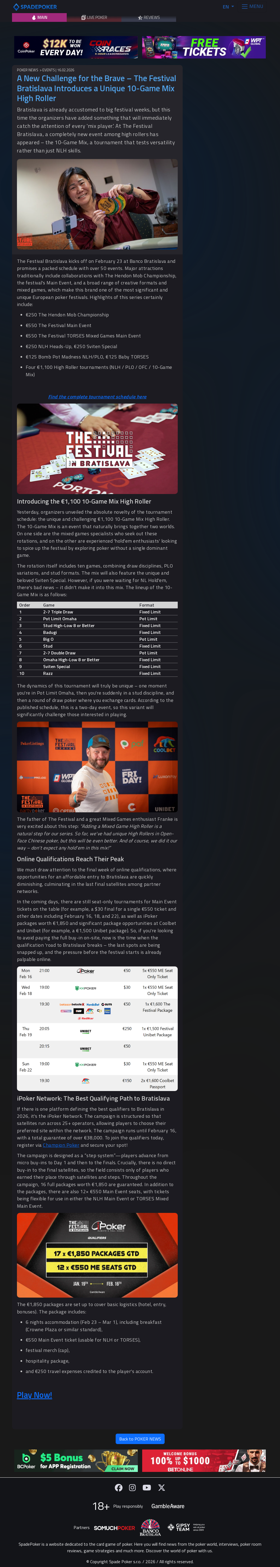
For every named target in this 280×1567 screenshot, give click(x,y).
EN (226, 6)
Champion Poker (61, 1145)
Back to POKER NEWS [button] (140, 1439)
